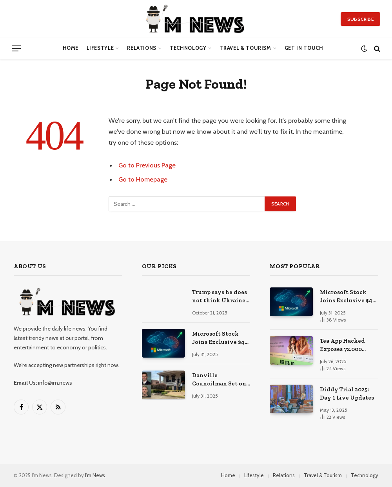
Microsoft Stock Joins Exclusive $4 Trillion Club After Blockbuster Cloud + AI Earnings (220, 338)
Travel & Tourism (245, 48)
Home (71, 48)
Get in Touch (304, 48)
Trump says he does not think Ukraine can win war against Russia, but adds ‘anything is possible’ (221, 297)
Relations (141, 48)
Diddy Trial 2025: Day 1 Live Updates (347, 393)
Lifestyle (100, 48)
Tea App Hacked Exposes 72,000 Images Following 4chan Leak (345, 345)
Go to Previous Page (147, 165)
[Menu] (16, 48)
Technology (188, 48)
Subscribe (360, 19)
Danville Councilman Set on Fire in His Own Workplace (219, 380)
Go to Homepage (142, 179)
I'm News (95, 475)
